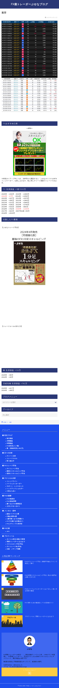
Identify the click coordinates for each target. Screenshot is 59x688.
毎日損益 (10, 438)
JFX (8, 531)
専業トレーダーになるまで (16, 541)
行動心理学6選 (12, 516)
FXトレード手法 (10, 465)
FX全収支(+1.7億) (13, 446)
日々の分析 (8, 453)
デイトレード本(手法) (14, 546)
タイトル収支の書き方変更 (16, 539)
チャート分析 (11, 456)
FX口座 (7, 528)
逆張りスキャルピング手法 (16, 473)
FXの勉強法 (11, 499)
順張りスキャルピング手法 (16, 471)
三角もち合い (11, 491)
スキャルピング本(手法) (15, 544)
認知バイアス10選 (13, 514)
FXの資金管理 (11, 501)
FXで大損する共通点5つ (15, 521)
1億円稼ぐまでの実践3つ (15, 519)
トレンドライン (12, 481)
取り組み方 (10, 461)
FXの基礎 (7, 496)
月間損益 (10, 441)
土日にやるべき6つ (13, 506)
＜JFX (28, 128)
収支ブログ (8, 435)
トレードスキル (12, 458)
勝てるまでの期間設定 (14, 504)
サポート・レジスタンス (15, 486)
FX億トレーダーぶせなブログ (29, 4)
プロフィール (9, 536)
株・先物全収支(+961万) (15, 448)
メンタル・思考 (10, 511)
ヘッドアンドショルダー (15, 488)
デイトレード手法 (13, 468)
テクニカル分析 (10, 478)
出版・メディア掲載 (13, 549)
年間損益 (10, 443)
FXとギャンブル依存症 (14, 523)
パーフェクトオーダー (14, 483)
